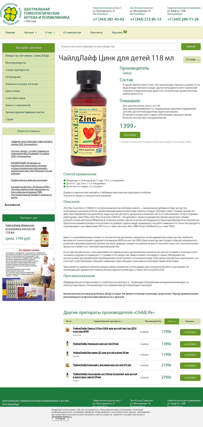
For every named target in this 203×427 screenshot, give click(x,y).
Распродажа (13, 77)
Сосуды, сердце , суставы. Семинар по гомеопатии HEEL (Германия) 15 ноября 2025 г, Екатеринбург (30, 154)
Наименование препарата (108, 321)
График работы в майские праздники (29, 180)
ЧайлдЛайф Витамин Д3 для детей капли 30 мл (101, 353)
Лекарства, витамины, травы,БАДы (27, 55)
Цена (171, 321)
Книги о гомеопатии (18, 105)
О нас (48, 32)
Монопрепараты (16, 62)
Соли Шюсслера (15, 98)
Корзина (119, 32)
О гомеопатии (72, 32)
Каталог (29, 32)
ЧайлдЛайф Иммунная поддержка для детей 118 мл (20, 229)
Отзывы (191, 59)
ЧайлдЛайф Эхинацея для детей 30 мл (95, 344)
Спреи (9, 119)
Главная (10, 32)
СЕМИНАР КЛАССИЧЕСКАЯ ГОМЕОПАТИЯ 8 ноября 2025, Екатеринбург (31, 143)
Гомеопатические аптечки (22, 84)
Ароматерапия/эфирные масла (25, 112)
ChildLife (127, 73)
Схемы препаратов (17, 70)
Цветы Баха (13, 91)
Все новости (12, 205)
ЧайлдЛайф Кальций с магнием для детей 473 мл (102, 365)
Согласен (60, 418)
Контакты (96, 32)
